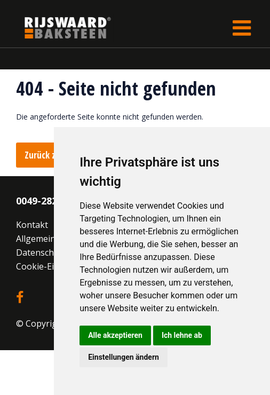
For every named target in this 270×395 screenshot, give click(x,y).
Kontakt (32, 225)
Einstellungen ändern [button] (123, 357)
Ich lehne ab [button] (182, 335)
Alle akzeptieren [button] (115, 335)
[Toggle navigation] (241, 28)
